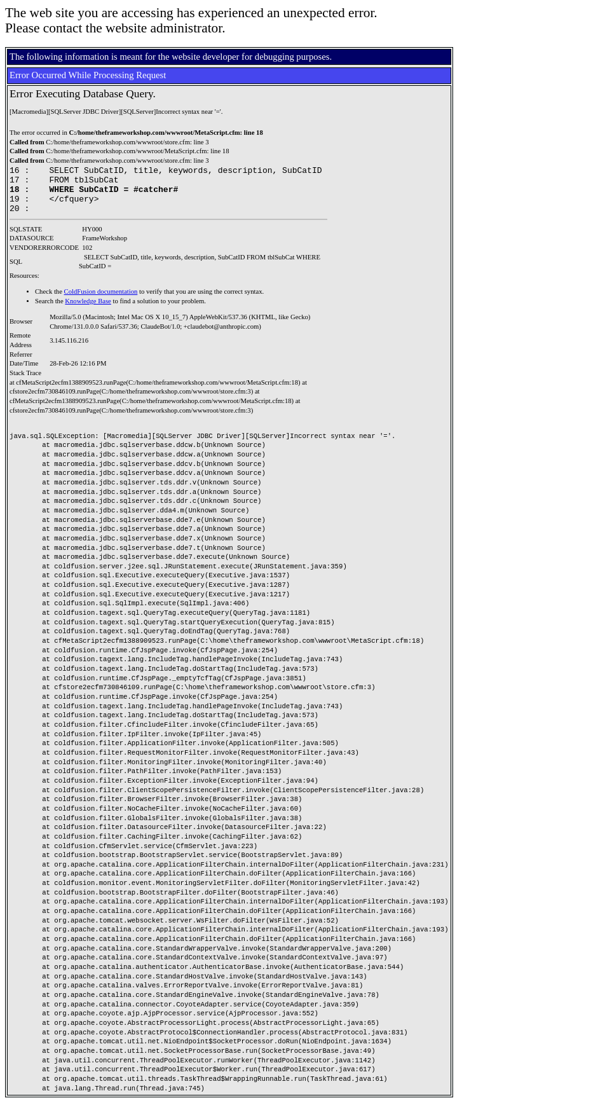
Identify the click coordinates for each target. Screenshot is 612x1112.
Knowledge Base (88, 310)
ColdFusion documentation (101, 301)
